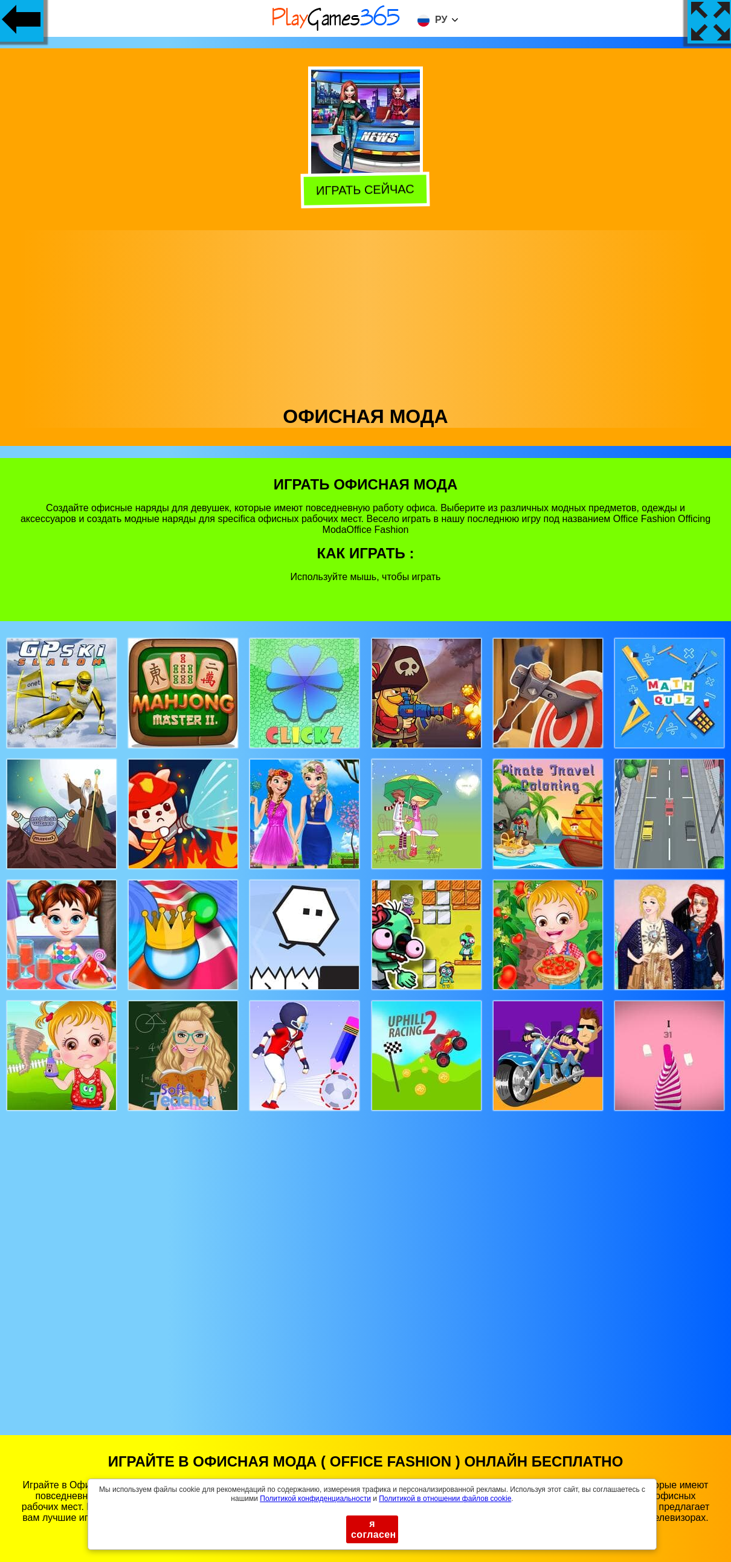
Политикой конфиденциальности (315, 1498)
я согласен (373, 1529)
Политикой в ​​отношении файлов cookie (445, 1498)
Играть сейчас (364, 188)
